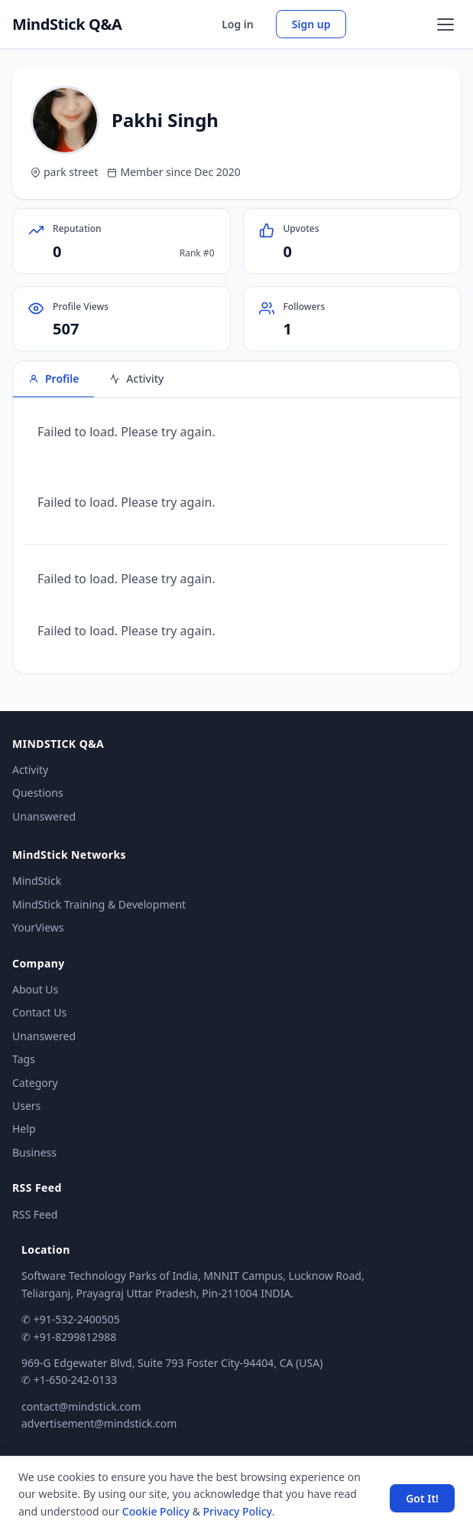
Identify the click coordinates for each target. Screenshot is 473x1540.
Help (24, 1128)
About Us (35, 989)
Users (26, 1105)
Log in (238, 24)
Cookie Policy (156, 1511)
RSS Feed (34, 1214)
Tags (23, 1059)
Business (34, 1152)
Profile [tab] (53, 378)
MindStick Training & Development (99, 904)
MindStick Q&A (67, 24)
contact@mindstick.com (81, 1406)
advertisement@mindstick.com (99, 1423)
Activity (30, 769)
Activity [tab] (136, 378)
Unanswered (44, 816)
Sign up (311, 24)
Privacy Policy (237, 1511)
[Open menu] (445, 24)
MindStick (36, 880)
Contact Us (39, 1012)
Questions (37, 792)
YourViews (37, 927)
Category (35, 1082)
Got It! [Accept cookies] (422, 1498)
